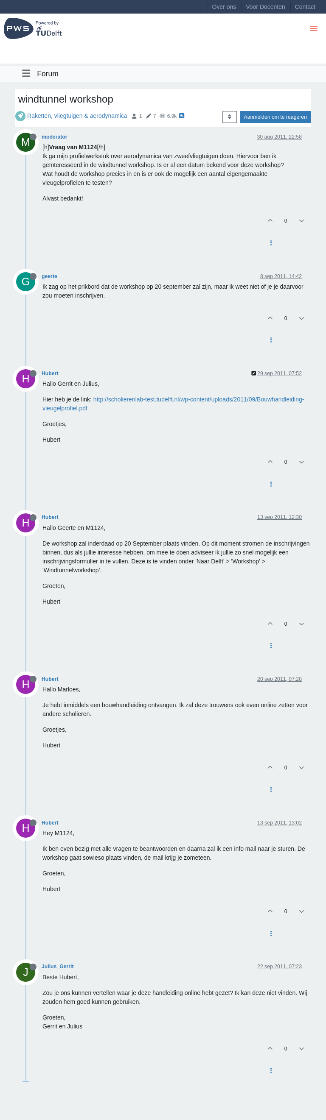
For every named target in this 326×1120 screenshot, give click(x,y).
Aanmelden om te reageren (275, 117)
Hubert (50, 373)
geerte (49, 276)
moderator (54, 137)
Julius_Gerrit (58, 967)
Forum (48, 74)
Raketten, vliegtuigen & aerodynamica (77, 115)
